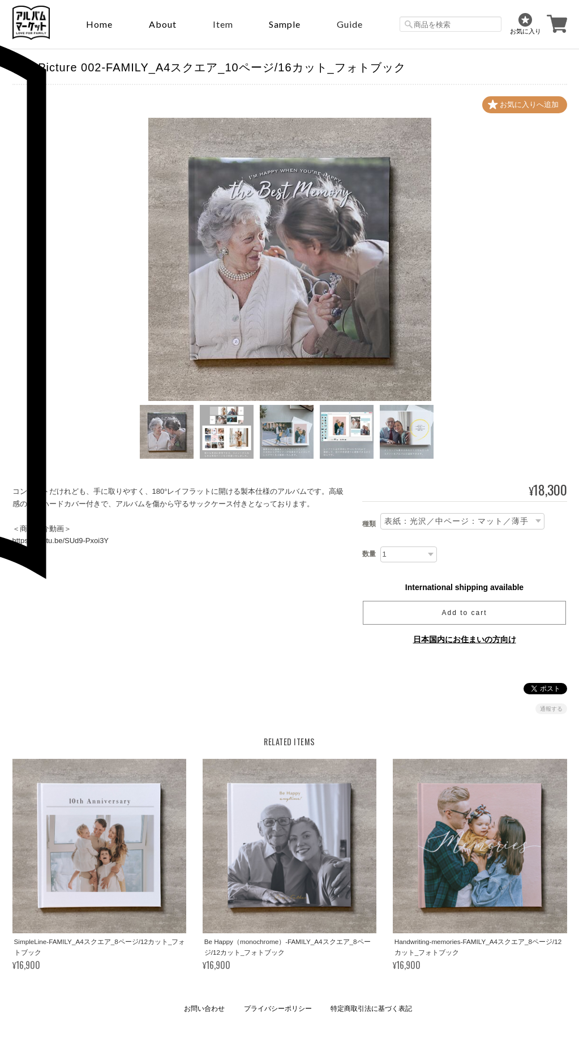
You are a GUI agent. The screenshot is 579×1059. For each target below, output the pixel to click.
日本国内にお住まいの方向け (464, 639)
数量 (369, 554)
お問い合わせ (204, 1009)
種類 (369, 524)
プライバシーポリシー (278, 1009)
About (163, 24)
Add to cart (464, 613)
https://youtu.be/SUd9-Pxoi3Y (60, 540)
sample (285, 24)
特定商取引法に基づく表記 (371, 1009)
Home (99, 24)
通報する (551, 709)
